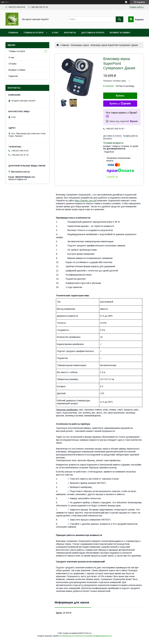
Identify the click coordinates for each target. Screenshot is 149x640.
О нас (55, 32)
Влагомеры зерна (80, 45)
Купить (120, 95)
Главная (13, 32)
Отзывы (12, 63)
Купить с (120, 103)
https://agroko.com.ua (85, 200)
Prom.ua (87, 633)
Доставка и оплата (92, 32)
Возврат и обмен (120, 32)
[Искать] (119, 19)
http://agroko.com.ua (20, 171)
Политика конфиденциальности (98, 636)
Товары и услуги (33, 32)
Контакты (70, 32)
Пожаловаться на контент (72, 636)
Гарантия (13, 76)
